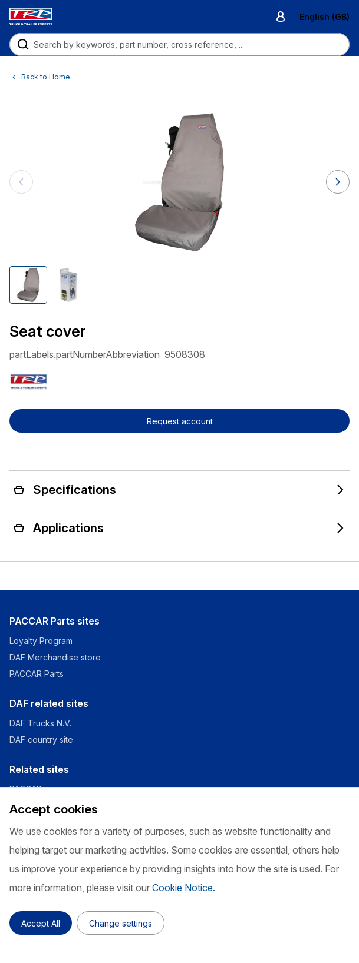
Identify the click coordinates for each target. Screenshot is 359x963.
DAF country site (41, 740)
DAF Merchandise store (55, 657)
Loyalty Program (41, 641)
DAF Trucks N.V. (40, 723)
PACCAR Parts (36, 674)
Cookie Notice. (183, 888)
